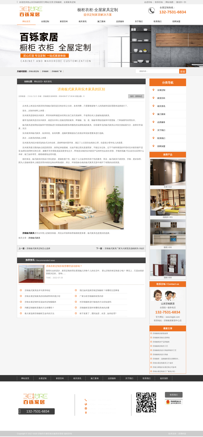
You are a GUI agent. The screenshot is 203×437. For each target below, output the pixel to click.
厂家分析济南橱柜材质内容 (91, 296)
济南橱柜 (45, 71)
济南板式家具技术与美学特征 (37, 290)
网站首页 (26, 21)
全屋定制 (45, 21)
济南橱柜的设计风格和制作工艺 (164, 350)
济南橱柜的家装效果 (160, 333)
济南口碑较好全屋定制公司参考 (164, 367)
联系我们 (158, 21)
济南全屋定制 (34, 71)
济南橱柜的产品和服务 (161, 342)
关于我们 (139, 21)
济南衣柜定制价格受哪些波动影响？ (64, 266)
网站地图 (169, 2)
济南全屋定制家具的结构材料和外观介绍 (42, 296)
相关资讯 (83, 21)
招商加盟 (176, 21)
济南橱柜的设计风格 (160, 355)
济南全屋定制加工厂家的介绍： (164, 371)
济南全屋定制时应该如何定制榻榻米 (40, 302)
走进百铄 (148, 2)
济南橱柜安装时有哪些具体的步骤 (94, 308)
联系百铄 (159, 2)
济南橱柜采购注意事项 (161, 338)
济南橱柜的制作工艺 (160, 346)
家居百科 (64, 21)
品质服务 (120, 21)
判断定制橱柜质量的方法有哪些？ (39, 308)
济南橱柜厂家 (57, 71)
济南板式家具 (32, 96)
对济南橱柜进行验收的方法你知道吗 (95, 302)
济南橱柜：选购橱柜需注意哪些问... (166, 359)
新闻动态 (138, 96)
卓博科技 (182, 433)
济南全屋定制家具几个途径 (163, 363)
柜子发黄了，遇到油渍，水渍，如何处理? (98, 313)
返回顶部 (164, 378)
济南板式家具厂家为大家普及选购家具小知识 (124, 248)
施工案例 (101, 21)
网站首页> (38, 81)
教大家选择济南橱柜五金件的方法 (39, 313)
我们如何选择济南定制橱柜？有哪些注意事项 (99, 290)
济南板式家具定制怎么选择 (38, 248)
